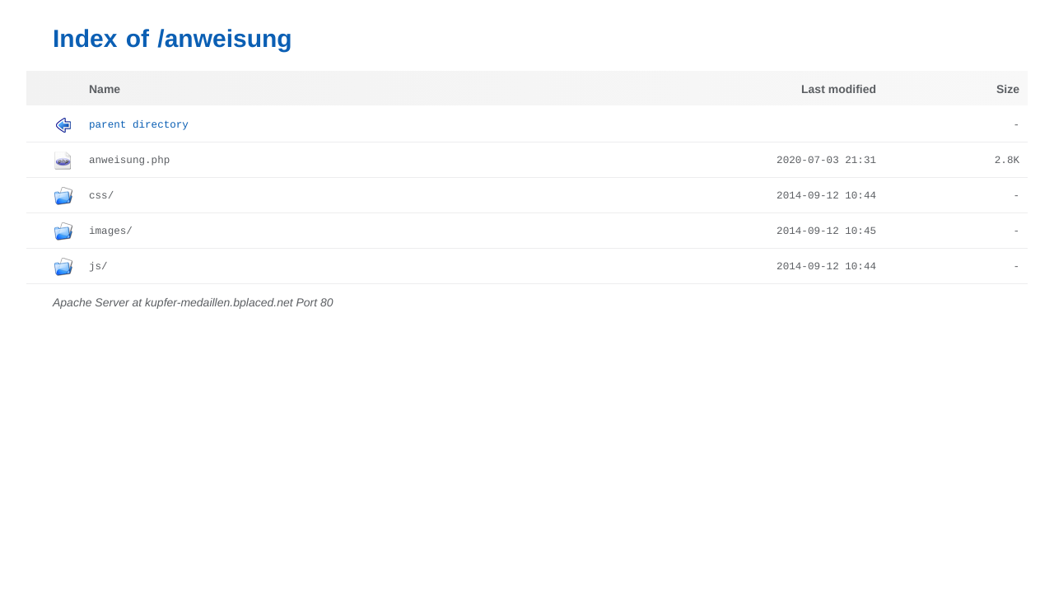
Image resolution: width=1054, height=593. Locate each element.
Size (1007, 89)
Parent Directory (139, 125)
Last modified (838, 89)
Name (104, 89)
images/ (111, 231)
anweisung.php (129, 160)
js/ (98, 267)
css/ (101, 196)
